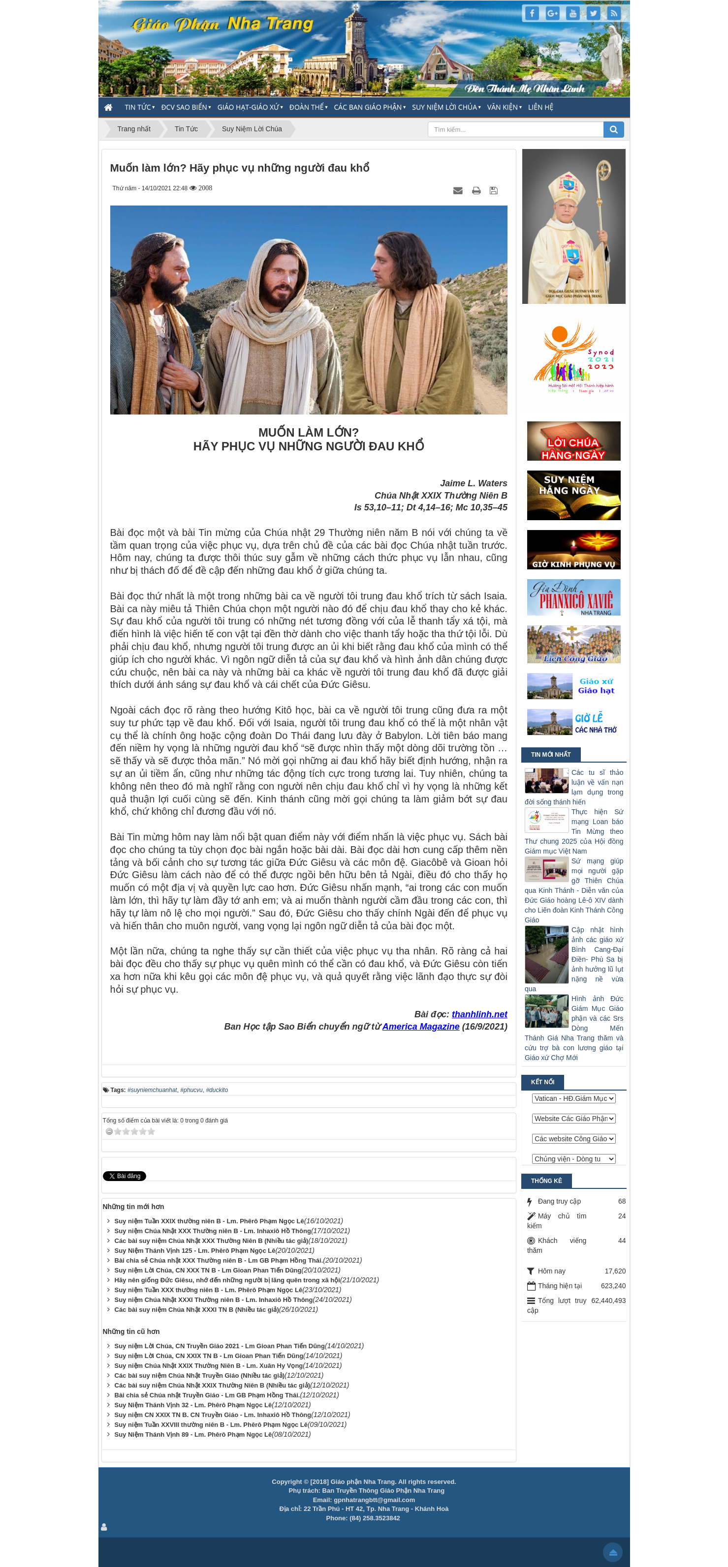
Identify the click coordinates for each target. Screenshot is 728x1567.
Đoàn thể (306, 107)
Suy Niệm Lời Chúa (444, 107)
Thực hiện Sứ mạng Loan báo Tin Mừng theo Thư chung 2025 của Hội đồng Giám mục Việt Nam (574, 831)
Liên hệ (540, 107)
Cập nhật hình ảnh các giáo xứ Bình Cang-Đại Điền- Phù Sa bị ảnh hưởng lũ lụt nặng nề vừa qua (574, 959)
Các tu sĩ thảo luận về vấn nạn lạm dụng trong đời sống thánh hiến (574, 787)
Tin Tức (138, 107)
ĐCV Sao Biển (184, 107)
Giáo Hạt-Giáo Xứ (248, 107)
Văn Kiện (502, 107)
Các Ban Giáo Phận (368, 107)
